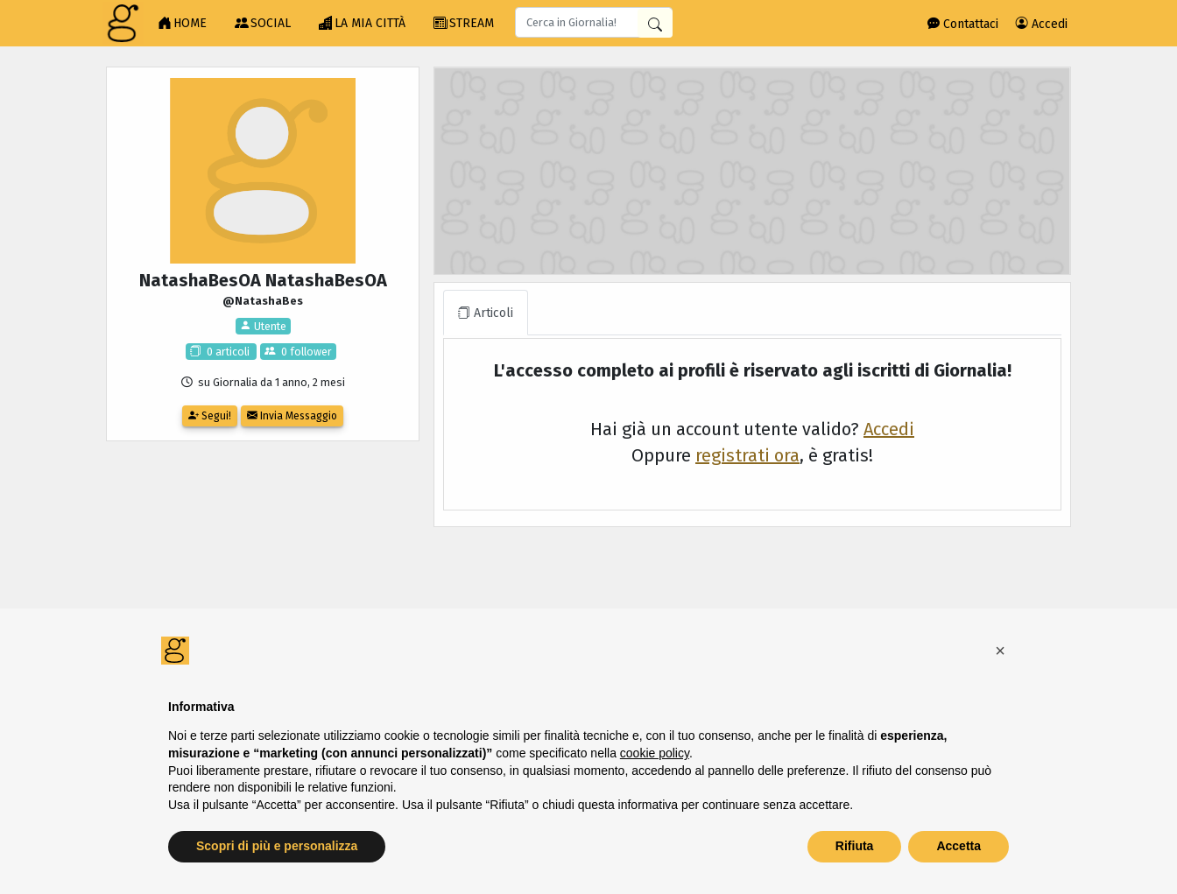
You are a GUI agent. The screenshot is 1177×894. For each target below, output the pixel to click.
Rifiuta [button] (854, 846)
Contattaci (962, 24)
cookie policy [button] (654, 753)
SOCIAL (263, 24)
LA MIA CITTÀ (362, 24)
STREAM (463, 24)
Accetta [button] (958, 846)
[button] (1000, 651)
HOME (182, 24)
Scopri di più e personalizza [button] (276, 846)
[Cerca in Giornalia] (655, 23)
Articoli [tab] (485, 313)
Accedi (1042, 24)
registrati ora (747, 455)
